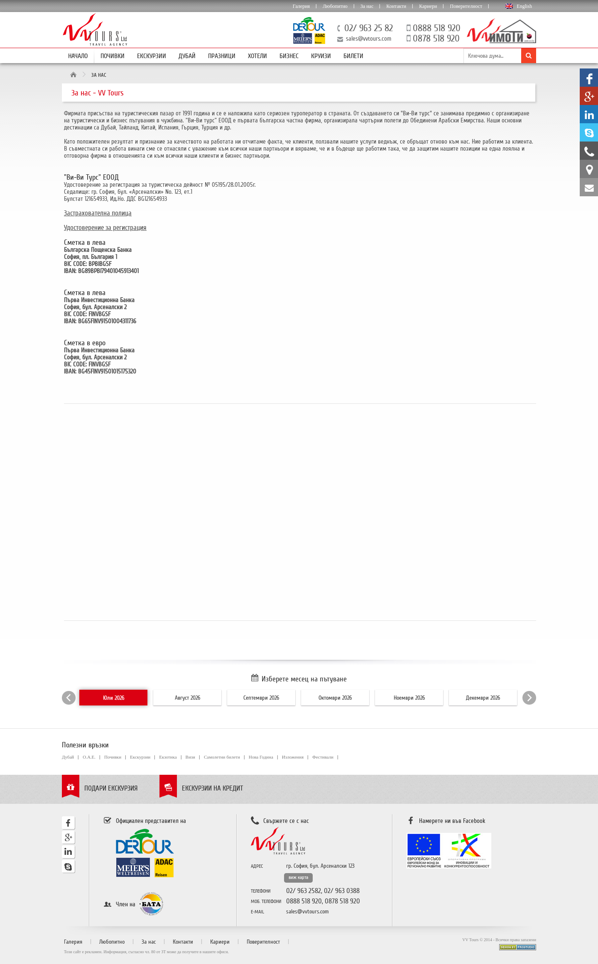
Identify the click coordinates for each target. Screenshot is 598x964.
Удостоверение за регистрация (105, 227)
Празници (221, 56)
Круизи (321, 56)
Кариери (428, 6)
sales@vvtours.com (368, 38)
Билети (353, 56)
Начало (78, 56)
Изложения (293, 756)
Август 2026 (187, 697)
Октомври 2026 (335, 697)
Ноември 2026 (409, 697)
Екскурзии (151, 56)
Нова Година (261, 756)
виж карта (298, 877)
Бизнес (289, 56)
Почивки (112, 56)
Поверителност (466, 6)
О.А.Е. (89, 756)
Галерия (301, 6)
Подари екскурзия (111, 788)
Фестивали (322, 756)
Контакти (396, 6)
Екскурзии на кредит (212, 788)
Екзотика (167, 756)
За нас (366, 6)
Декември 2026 (483, 697)
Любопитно (335, 6)
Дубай (187, 56)
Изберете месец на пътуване (304, 678)
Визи (190, 756)
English (524, 6)
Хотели (257, 56)
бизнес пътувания (133, 120)
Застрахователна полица (98, 213)
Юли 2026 (113, 697)
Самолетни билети (222, 756)
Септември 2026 (261, 697)
